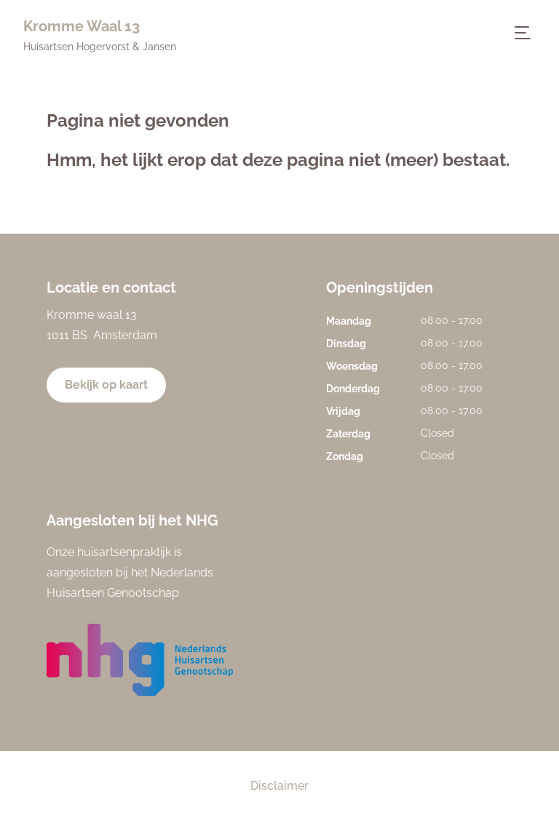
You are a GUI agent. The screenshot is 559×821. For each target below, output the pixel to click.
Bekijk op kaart (106, 385)
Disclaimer (279, 786)
